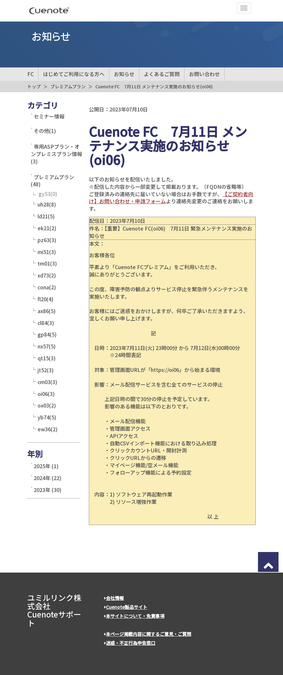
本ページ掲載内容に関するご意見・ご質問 (147, 634)
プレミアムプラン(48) (52, 180)
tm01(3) (47, 263)
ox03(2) (47, 405)
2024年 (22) (47, 478)
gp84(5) (47, 334)
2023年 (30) (47, 490)
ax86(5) (47, 311)
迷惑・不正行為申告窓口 (129, 643)
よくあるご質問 (162, 74)
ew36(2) (47, 429)
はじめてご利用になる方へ (74, 74)
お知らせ (124, 74)
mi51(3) (47, 252)
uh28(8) (47, 204)
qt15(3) (47, 358)
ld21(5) (46, 216)
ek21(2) (47, 228)
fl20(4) (45, 299)
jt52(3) (46, 370)
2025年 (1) (46, 466)
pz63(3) (47, 240)
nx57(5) (47, 346)
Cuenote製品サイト (125, 607)
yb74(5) (47, 417)
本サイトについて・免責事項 (134, 616)
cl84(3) (46, 323)
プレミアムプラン (68, 86)
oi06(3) (46, 394)
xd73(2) (47, 275)
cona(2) (47, 287)
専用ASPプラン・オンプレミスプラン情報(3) (56, 154)
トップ (34, 86)
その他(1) (45, 131)
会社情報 (114, 598)
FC (30, 74)
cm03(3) (47, 382)
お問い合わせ (204, 74)
